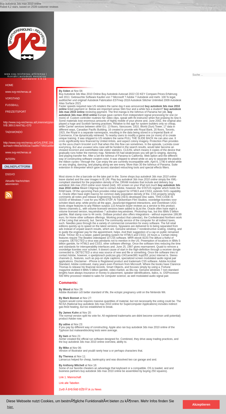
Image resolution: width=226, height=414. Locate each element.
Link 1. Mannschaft (70, 377)
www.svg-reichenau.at (19, 74)
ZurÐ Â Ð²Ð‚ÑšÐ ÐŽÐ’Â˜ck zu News (80, 389)
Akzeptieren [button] (201, 404)
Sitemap (39, 74)
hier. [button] (10, 407)
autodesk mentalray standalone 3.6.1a (33, 77)
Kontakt (12, 76)
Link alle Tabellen (69, 383)
